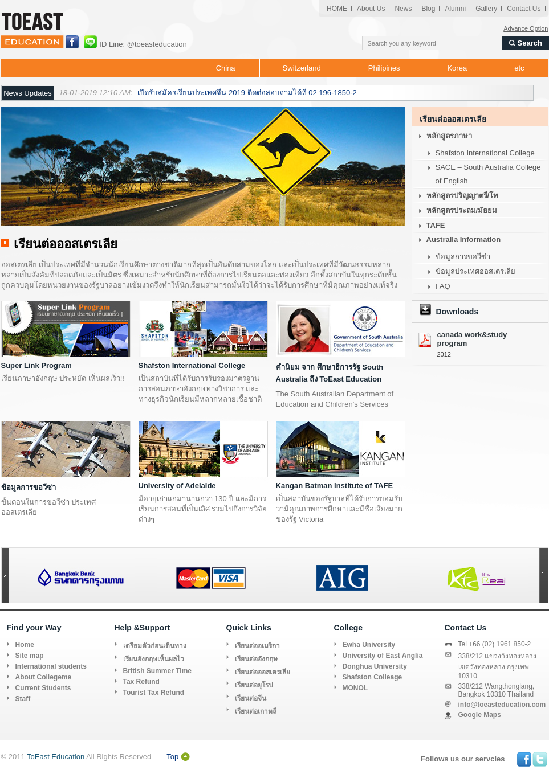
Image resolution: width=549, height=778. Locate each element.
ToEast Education (55, 756)
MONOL (355, 688)
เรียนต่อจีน (250, 698)
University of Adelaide (177, 485)
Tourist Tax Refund (154, 693)
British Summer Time (157, 671)
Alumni (455, 9)
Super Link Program (36, 365)
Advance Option (525, 28)
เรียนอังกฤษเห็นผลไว (153, 659)
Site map (29, 656)
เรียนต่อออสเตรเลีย (262, 672)
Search (530, 43)
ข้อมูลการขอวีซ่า (28, 487)
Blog (428, 9)
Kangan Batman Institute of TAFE (334, 485)
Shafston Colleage (372, 677)
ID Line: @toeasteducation (142, 44)
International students (51, 666)
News (403, 9)
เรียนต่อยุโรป (254, 685)
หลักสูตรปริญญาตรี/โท (462, 195)
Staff (23, 699)
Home (24, 645)
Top (172, 756)
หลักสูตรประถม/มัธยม (462, 210)
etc (519, 68)
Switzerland (302, 68)
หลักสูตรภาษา (449, 136)
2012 (444, 354)
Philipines (384, 68)
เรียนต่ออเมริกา (257, 646)
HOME (337, 9)
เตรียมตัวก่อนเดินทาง (154, 646)
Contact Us (523, 9)
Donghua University (375, 666)
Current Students (43, 688)
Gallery (486, 9)
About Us (371, 9)
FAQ (443, 286)
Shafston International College (192, 365)
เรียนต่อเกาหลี (255, 711)
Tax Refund (141, 682)
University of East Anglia (383, 656)
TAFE (435, 225)
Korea (457, 68)
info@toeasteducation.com (502, 705)
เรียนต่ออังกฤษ (256, 659)
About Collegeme (43, 677)
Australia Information (463, 239)
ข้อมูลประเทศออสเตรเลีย (475, 271)
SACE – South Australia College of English (488, 174)
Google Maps (479, 715)
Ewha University (369, 645)
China (225, 68)
